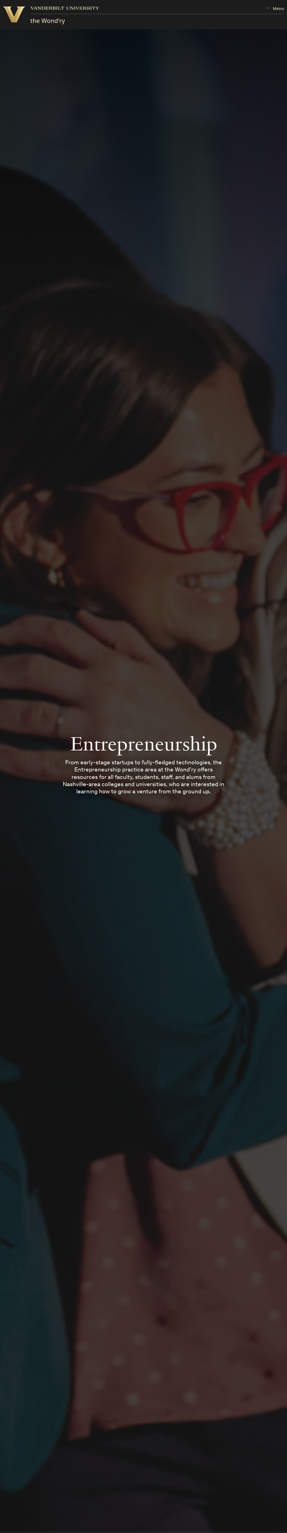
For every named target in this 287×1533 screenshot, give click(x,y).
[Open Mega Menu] (275, 8)
